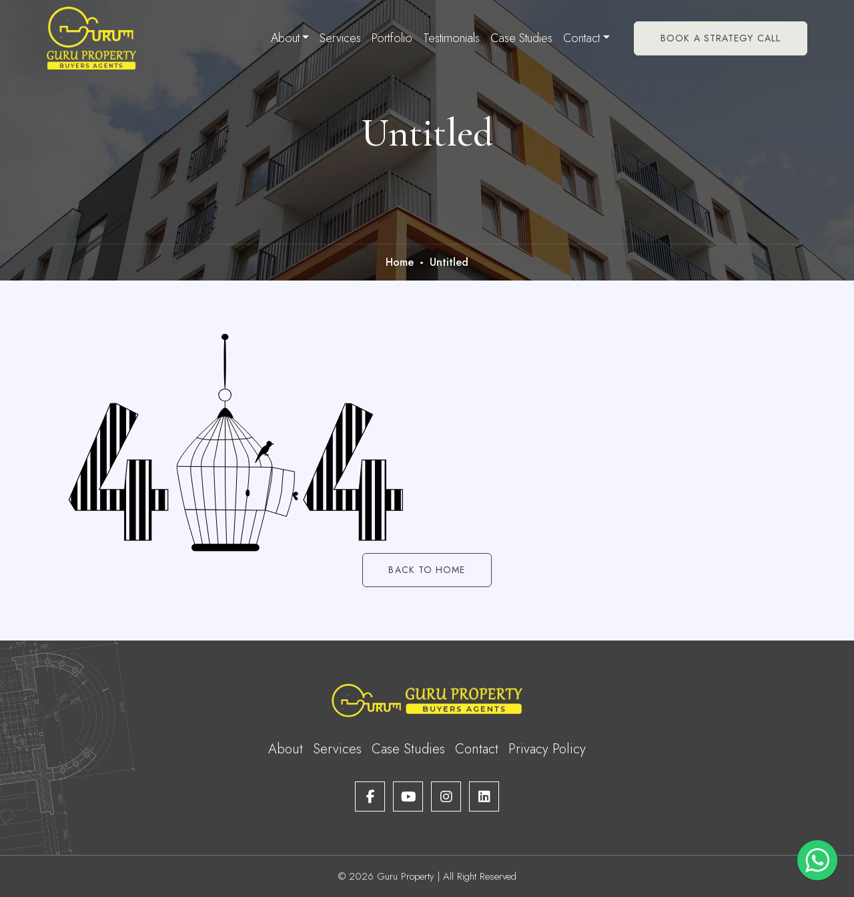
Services (340, 38)
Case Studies (521, 38)
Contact (581, 38)
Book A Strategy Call (721, 38)
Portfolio (392, 38)
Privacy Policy (547, 749)
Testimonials (451, 38)
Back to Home (426, 569)
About (285, 38)
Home (400, 262)
